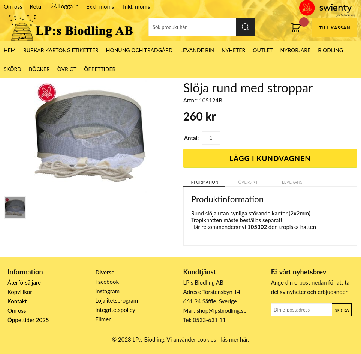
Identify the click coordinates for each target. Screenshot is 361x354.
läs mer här (234, 339)
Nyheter (233, 50)
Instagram (107, 291)
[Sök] (202, 27)
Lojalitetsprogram (116, 300)
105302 (257, 226)
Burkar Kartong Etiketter (61, 50)
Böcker (39, 69)
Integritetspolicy (115, 309)
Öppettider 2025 (28, 319)
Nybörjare (295, 50)
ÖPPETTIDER (99, 69)
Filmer (103, 319)
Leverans (292, 181)
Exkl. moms (100, 6)
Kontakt (17, 301)
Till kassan (334, 27)
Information (203, 181)
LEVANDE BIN (197, 50)
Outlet (263, 50)
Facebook (107, 281)
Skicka (341, 310)
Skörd (12, 69)
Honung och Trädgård (139, 50)
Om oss (13, 6)
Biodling (330, 50)
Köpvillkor (19, 291)
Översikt (248, 181)
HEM (10, 50)
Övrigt (67, 69)
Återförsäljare (24, 282)
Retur (36, 6)
